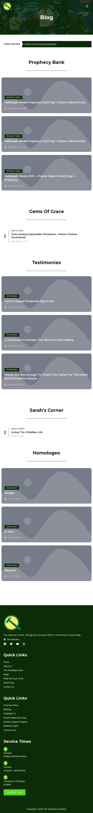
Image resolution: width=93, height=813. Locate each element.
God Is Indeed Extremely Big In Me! (29, 301)
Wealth (9, 493)
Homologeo (11, 488)
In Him (9, 531)
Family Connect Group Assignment (40, 44)
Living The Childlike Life (27, 432)
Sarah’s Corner (17, 429)
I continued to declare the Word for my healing (39, 340)
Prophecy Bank (13, 97)
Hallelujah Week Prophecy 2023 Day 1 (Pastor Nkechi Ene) (44, 102)
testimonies (12, 296)
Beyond (9, 570)
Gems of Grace (17, 231)
